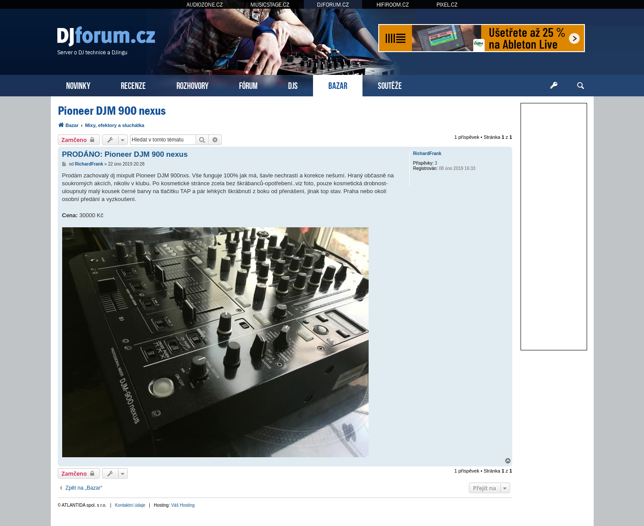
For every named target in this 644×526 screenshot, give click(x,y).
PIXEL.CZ (446, 4)
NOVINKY (78, 84)
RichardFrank (427, 153)
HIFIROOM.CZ (393, 4)
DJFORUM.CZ (333, 4)
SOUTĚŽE (390, 84)
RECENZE (133, 84)
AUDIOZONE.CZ (205, 4)
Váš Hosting (183, 505)
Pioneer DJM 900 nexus (111, 110)
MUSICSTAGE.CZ (269, 4)
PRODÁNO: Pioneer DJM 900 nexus (125, 154)
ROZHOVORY (192, 84)
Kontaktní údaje (130, 505)
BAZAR (337, 84)
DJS (293, 84)
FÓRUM (248, 84)
